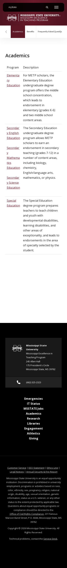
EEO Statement (36, 467)
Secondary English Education (13, 133)
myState (14, 6)
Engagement (33, 428)
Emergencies (33, 399)
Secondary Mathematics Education (13, 158)
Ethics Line (52, 467)
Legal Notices (17, 471)
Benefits (30, 31)
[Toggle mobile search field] (47, 7)
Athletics (33, 433)
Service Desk (50, 538)
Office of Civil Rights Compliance (27, 514)
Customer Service (16, 467)
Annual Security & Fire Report (41, 471)
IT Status (33, 404)
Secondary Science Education (13, 183)
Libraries (33, 423)
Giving (33, 438)
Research (33, 418)
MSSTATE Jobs (33, 409)
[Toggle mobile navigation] (56, 7)
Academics (19, 29)
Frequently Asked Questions (50, 31)
